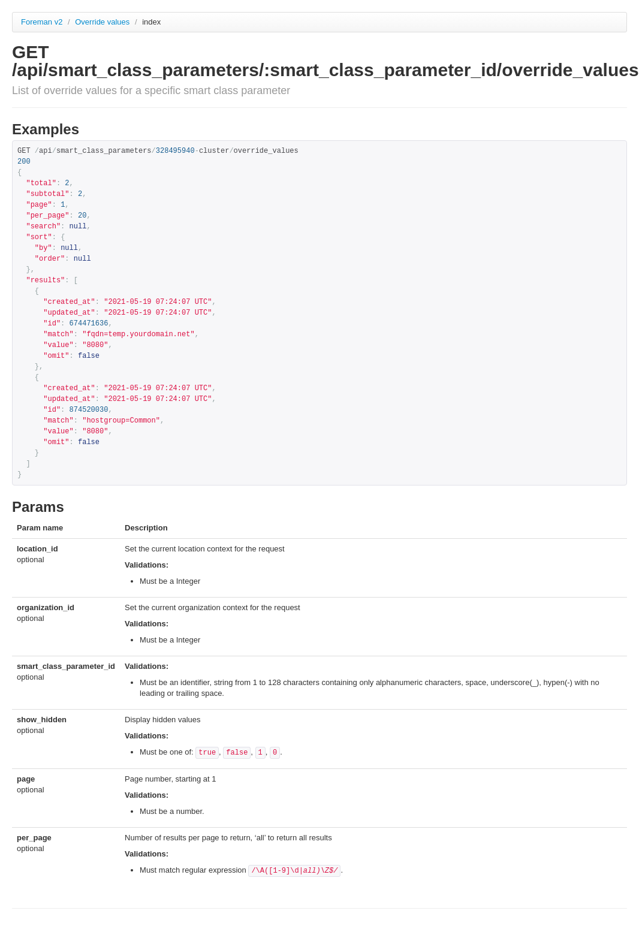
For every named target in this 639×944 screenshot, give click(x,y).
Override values (103, 21)
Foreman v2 (41, 21)
